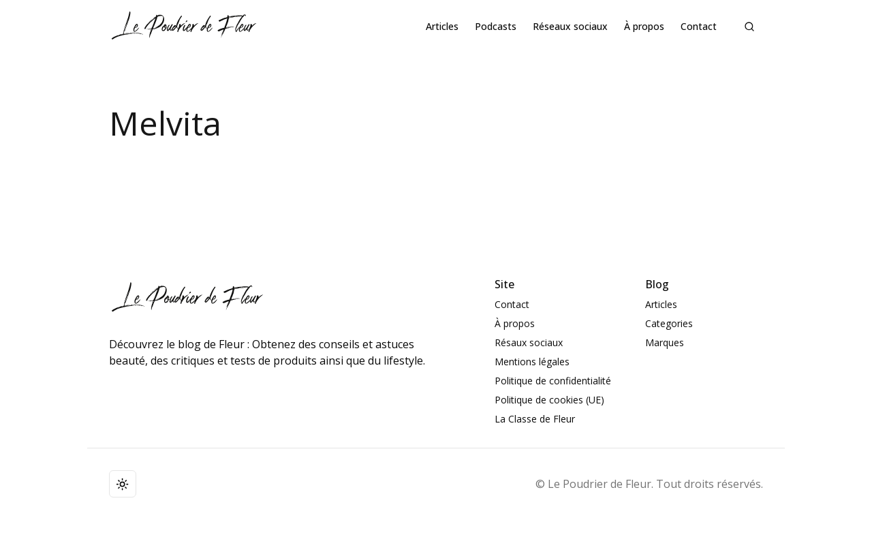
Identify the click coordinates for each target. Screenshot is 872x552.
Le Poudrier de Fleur (599, 483)
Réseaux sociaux (570, 26)
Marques (664, 342)
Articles (442, 26)
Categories (669, 323)
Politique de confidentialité (553, 380)
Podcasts (495, 26)
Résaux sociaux (529, 342)
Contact (699, 26)
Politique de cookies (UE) (549, 399)
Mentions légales (532, 361)
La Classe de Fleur (535, 418)
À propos (644, 26)
